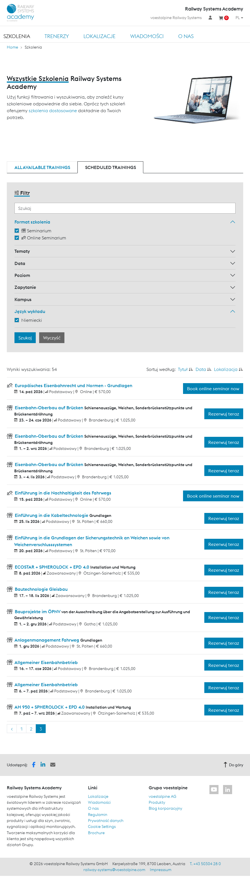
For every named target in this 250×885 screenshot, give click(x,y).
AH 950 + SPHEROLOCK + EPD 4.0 (50, 707)
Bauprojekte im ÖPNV (37, 611)
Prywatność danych (105, 820)
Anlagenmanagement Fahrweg (47, 640)
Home (12, 47)
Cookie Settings (102, 826)
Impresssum (160, 869)
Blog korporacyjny (165, 808)
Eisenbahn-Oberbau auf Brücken (49, 407)
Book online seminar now (213, 388)
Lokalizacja (226, 369)
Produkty (157, 802)
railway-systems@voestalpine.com (114, 869)
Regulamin (97, 814)
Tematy (22, 251)
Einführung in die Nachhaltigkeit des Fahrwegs (62, 493)
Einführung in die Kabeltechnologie (51, 515)
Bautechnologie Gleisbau (41, 589)
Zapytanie (25, 287)
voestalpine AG (162, 796)
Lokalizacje (99, 36)
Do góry (233, 764)
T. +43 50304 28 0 (205, 863)
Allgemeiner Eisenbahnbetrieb (46, 662)
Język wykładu (29, 311)
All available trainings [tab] (42, 167)
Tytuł (183, 369)
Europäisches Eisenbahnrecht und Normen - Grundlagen (73, 385)
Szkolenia (16, 36)
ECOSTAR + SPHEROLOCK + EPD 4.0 (52, 567)
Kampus (22, 299)
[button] (33, 764)
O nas (186, 36)
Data (19, 263)
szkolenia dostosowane (53, 110)
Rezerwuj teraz (223, 414)
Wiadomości (147, 36)
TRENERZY (57, 36)
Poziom (22, 275)
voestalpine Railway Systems (176, 17)
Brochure (96, 832)
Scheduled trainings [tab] (110, 167)
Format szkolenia (32, 222)
